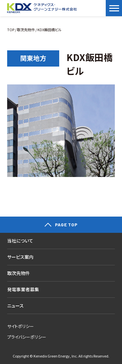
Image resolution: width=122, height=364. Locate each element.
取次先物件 (26, 29)
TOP (10, 29)
